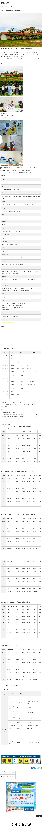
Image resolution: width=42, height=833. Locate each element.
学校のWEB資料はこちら (7, 322)
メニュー (38, 1)
